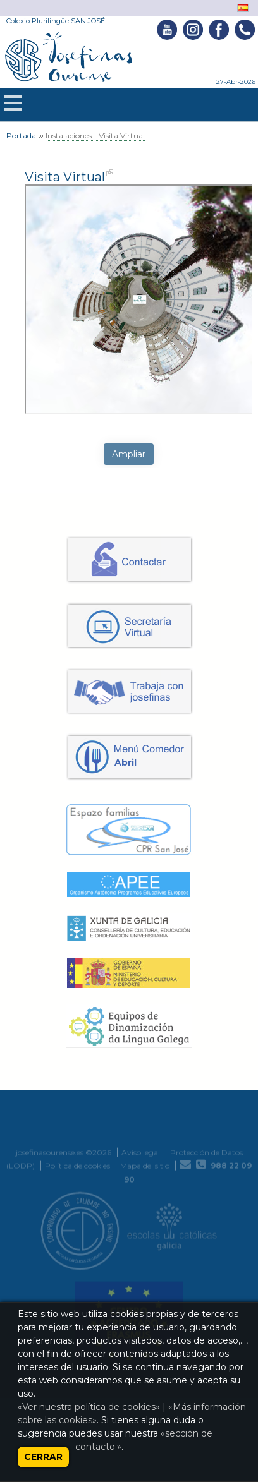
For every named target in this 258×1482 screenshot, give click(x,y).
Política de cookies (77, 1289)
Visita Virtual (65, 176)
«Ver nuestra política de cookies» (89, 1407)
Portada (21, 135)
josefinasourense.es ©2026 (63, 1275)
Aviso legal (140, 1275)
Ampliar (128, 454)
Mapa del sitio (144, 1289)
